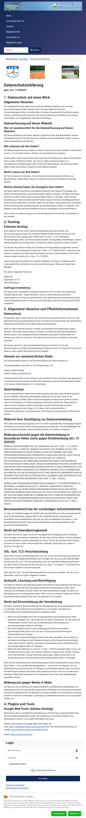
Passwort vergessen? (15, 785)
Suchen (34, 50)
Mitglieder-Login (14, 42)
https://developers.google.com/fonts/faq (27, 727)
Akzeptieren (59, 813)
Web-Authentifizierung (43, 770)
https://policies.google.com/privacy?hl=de (29, 729)
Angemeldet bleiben (17, 764)
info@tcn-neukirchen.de (20, 373)
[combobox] (16, 50)
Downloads (11, 37)
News (9, 16)
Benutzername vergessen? (17, 788)
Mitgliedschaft (13, 32)
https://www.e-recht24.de (21, 734)
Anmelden (43, 778)
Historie (10, 26)
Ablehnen (74, 813)
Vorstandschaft (13, 21)
